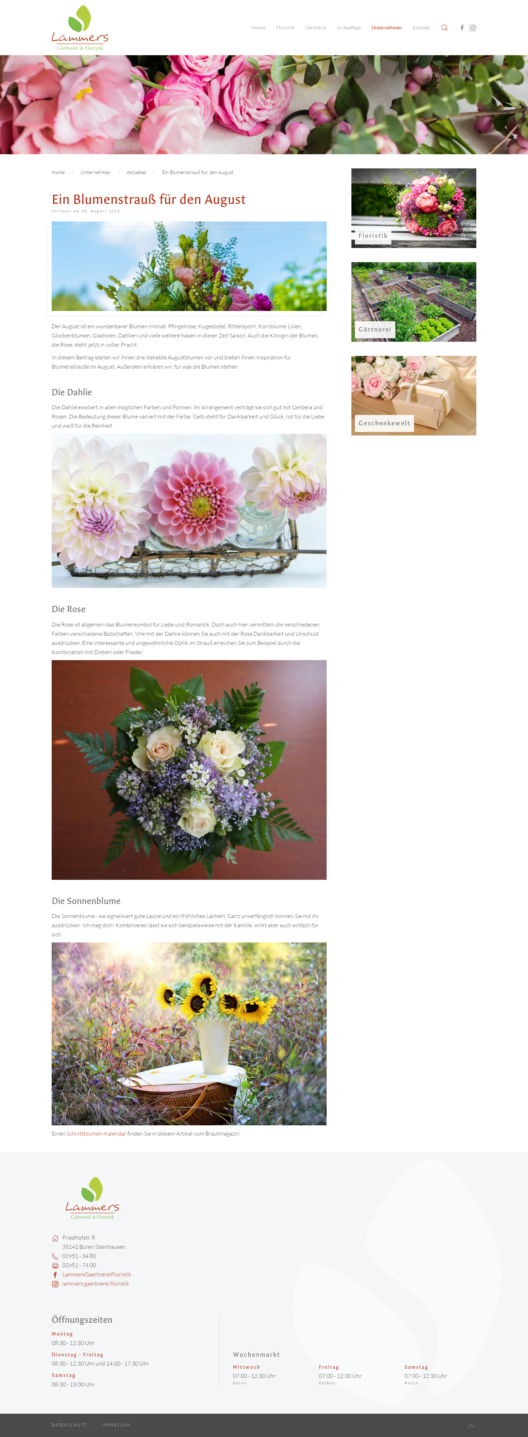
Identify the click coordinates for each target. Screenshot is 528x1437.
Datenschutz (69, 1424)
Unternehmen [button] (387, 27)
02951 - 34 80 (79, 1255)
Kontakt (421, 27)
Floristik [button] (285, 27)
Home (258, 27)
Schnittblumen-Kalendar (95, 1133)
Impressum (116, 1424)
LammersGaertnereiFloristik (96, 1274)
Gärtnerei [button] (315, 27)
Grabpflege (349, 27)
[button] (444, 27)
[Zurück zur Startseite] (80, 27)
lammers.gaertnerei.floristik (95, 1283)
